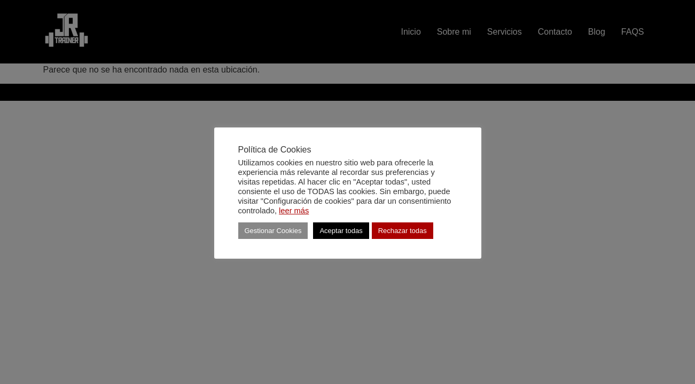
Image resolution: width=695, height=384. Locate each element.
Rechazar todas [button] (402, 231)
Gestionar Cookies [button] (273, 231)
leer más (294, 210)
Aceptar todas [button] (340, 231)
